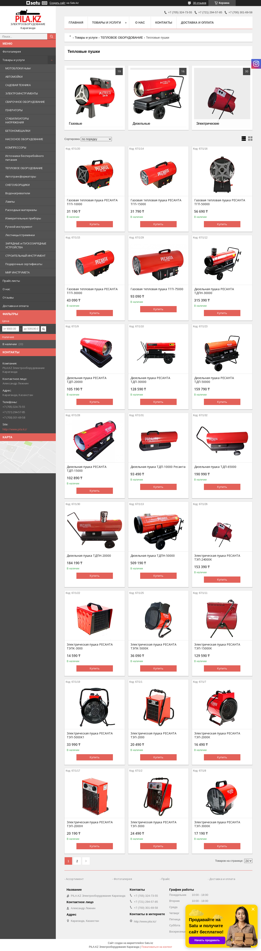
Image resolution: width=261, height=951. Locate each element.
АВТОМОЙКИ (14, 77)
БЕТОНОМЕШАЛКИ (17, 131)
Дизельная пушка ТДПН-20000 (89, 556)
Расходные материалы (21, 210)
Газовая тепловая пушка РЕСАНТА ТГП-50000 (219, 202)
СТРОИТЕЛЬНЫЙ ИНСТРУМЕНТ (25, 256)
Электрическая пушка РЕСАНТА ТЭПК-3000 (90, 646)
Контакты (163, 22)
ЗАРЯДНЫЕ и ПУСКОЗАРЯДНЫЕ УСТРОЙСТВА (25, 245)
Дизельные (141, 123)
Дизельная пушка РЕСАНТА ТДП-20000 (86, 380)
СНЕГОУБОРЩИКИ (17, 185)
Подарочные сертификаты (23, 264)
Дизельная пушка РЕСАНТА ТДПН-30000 (214, 291)
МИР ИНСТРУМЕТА (17, 272)
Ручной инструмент (18, 227)
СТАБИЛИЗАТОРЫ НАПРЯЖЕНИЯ (17, 120)
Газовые (75, 123)
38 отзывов (199, 3)
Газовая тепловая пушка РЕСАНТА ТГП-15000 (155, 202)
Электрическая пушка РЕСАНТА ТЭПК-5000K (153, 646)
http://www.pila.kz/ (15, 429)
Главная (76, 22)
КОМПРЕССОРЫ (15, 147)
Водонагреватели (17, 193)
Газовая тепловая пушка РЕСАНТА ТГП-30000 (92, 291)
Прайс (165, 879)
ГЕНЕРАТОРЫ (14, 110)
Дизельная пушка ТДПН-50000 (152, 556)
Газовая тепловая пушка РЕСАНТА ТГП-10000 (92, 202)
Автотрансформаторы (20, 176)
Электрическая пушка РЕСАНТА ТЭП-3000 (153, 824)
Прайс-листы (11, 281)
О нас (6, 289)
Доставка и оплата (16, 306)
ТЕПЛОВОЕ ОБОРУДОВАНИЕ (24, 168)
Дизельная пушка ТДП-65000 (215, 467)
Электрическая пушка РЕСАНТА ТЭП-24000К (217, 557)
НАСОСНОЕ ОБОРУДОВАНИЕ (24, 139)
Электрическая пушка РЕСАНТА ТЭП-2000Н (90, 824)
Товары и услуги (14, 60)
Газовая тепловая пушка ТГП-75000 (156, 289)
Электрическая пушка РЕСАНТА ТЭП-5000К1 (90, 735)
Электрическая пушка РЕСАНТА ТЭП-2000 (153, 735)
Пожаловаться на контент (156, 946)
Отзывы (8, 297)
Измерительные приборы (23, 218)
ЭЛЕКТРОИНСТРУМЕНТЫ (21, 93)
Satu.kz (148, 943)
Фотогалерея (12, 51)
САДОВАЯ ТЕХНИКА (18, 85)
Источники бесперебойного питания (24, 158)
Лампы (10, 201)
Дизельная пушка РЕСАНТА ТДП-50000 (214, 380)
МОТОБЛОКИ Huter (18, 68)
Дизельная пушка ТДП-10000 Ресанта (157, 467)
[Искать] (51, 36)
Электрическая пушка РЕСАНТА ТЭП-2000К (217, 735)
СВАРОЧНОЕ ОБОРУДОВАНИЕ (25, 102)
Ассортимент (75, 879)
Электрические (207, 123)
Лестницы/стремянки (20, 235)
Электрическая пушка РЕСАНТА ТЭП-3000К (217, 824)
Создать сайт (57, 3)
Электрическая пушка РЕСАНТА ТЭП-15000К (217, 646)
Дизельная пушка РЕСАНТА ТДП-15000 (86, 469)
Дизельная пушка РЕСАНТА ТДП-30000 (150, 380)
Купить (95, 224)
